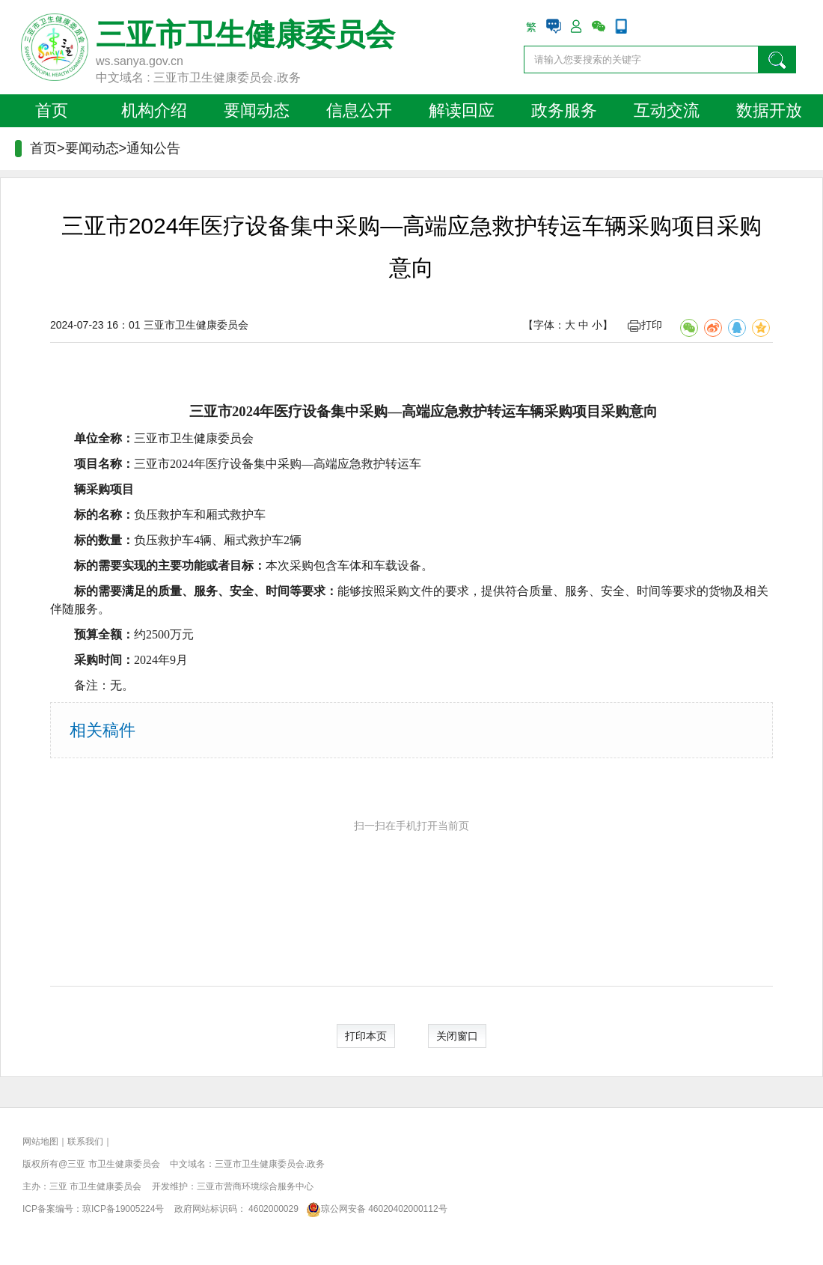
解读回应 (462, 110)
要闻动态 (257, 110)
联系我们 (85, 1141)
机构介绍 (154, 110)
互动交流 (667, 110)
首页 (51, 110)
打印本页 (366, 1036)
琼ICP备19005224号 (123, 1209)
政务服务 (564, 110)
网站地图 (40, 1141)
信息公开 (359, 110)
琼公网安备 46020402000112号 (374, 1209)
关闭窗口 (457, 1036)
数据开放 (769, 110)
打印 (645, 325)
